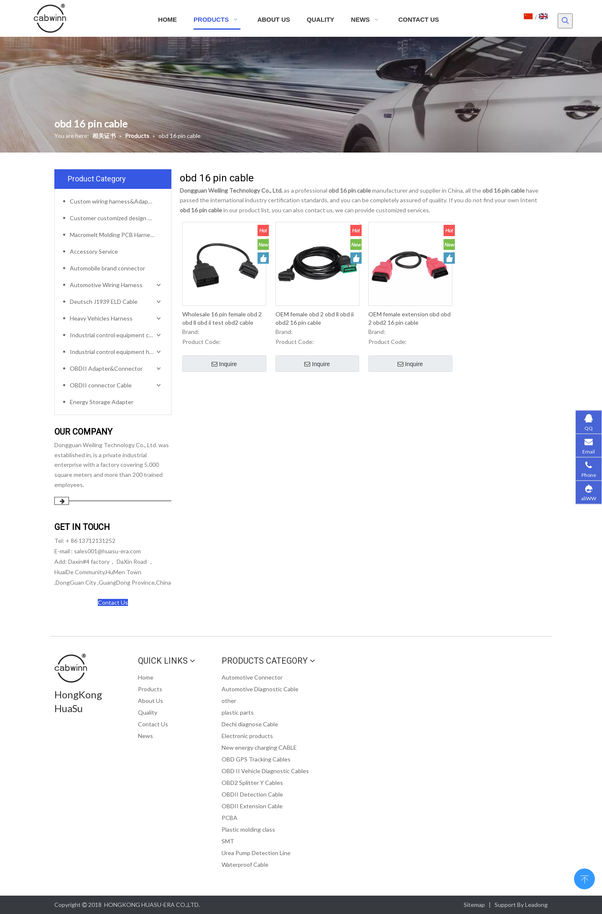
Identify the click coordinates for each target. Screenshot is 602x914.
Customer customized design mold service (116, 217)
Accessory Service (94, 251)
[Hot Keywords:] (565, 20)
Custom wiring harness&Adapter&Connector (116, 201)
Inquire (224, 364)
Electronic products (247, 735)
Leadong (536, 904)
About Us (150, 700)
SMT (228, 841)
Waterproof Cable (245, 864)
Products (150, 689)
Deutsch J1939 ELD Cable (104, 301)
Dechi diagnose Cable (250, 724)
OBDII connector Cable (101, 385)
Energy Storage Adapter (101, 401)
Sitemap (474, 904)
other (229, 700)
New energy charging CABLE (259, 747)
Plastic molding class (248, 829)
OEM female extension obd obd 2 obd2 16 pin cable (409, 318)
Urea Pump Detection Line (256, 852)
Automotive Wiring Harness (106, 284)
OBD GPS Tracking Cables (256, 759)
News (145, 735)
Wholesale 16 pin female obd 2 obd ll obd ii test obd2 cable (222, 318)
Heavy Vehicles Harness (101, 318)
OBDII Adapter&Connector (106, 368)
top (584, 878)
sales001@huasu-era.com (107, 551)
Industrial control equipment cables (116, 335)
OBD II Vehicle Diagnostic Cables (265, 770)
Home (145, 677)
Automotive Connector (252, 677)
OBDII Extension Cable (252, 806)
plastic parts (238, 712)
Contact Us (113, 602)
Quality (147, 712)
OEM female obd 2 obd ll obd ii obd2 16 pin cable (314, 318)
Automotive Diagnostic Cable (260, 689)
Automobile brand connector (107, 268)
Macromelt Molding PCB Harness (113, 234)
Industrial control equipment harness (116, 351)
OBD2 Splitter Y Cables (252, 782)
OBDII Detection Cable (252, 794)
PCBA (229, 817)
